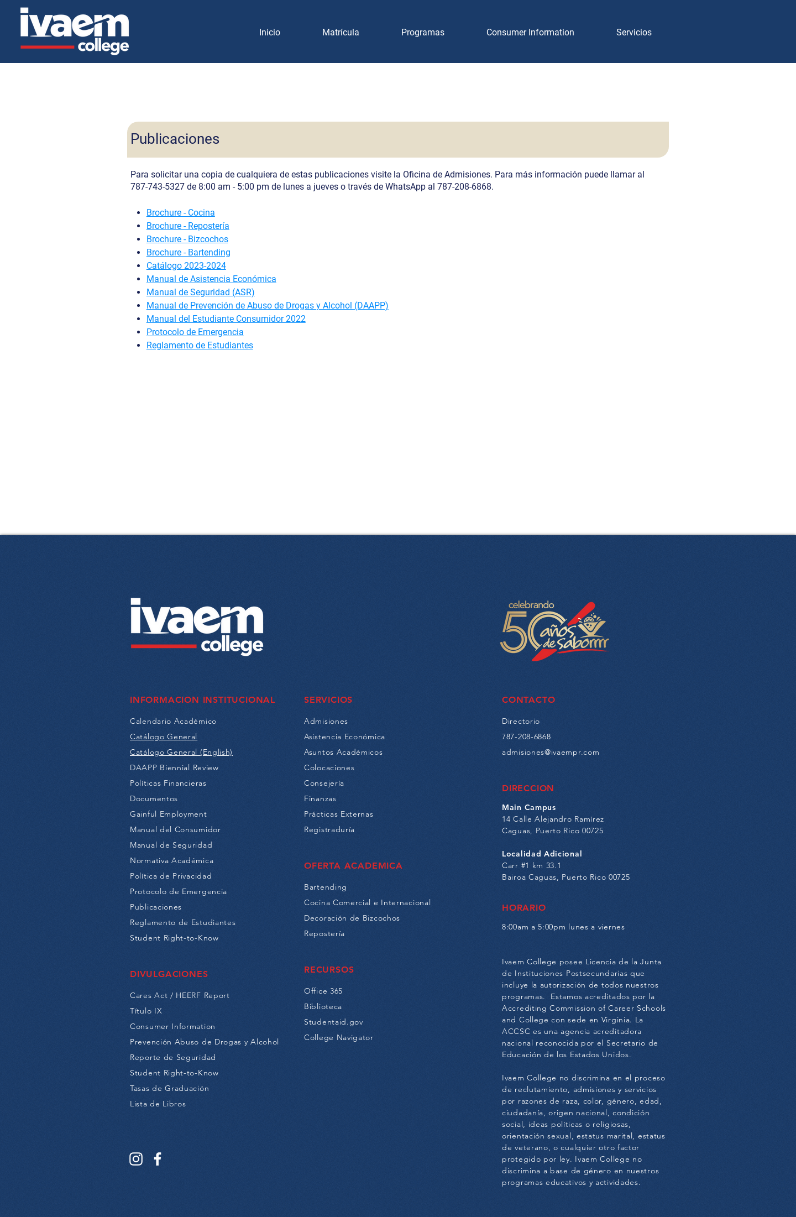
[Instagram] (136, 1159)
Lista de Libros (158, 1104)
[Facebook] (157, 1159)
